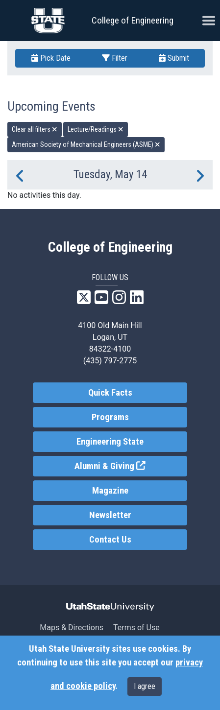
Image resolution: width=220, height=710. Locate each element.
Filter (114, 58)
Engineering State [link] (110, 441)
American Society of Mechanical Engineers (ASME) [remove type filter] (86, 144)
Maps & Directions (71, 627)
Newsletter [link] (110, 515)
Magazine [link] (110, 490)
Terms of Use (136, 627)
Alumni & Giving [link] (130, 465)
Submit (174, 58)
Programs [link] (110, 417)
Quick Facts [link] (110, 392)
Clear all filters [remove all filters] (34, 129)
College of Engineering (132, 20)
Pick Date (51, 58)
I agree (144, 686)
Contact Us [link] (110, 539)
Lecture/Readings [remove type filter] (95, 129)
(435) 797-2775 (110, 360)
